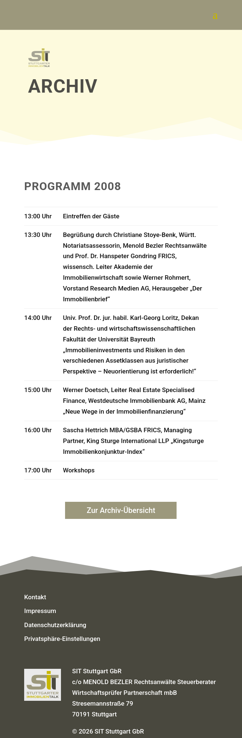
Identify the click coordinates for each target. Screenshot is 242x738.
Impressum (40, 611)
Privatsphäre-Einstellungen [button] (62, 638)
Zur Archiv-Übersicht (121, 510)
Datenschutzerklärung (55, 625)
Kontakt (35, 597)
